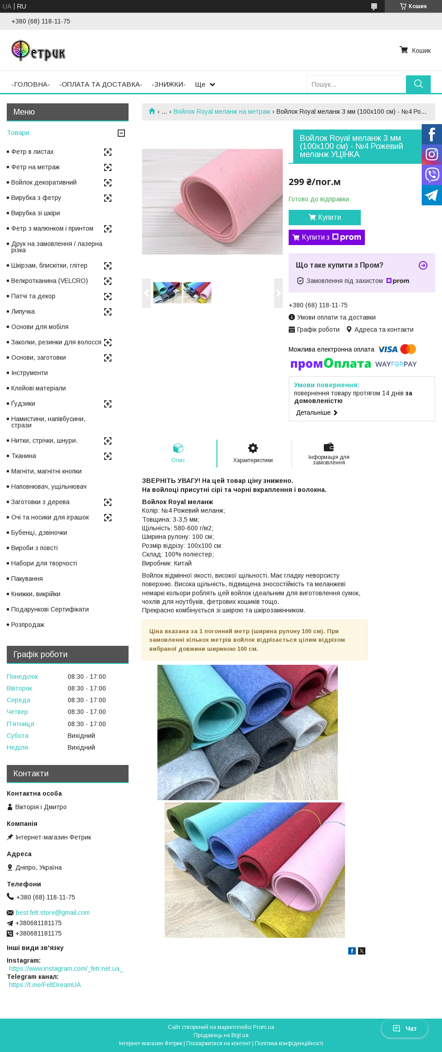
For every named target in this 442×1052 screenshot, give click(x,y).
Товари (18, 132)
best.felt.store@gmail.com (53, 912)
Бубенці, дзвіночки (39, 532)
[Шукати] (418, 84)
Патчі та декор (33, 296)
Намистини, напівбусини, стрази (48, 422)
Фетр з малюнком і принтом (52, 228)
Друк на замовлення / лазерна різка (56, 247)
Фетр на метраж (35, 167)
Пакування (27, 578)
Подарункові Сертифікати (50, 609)
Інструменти (29, 372)
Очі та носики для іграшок (50, 517)
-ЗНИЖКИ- (169, 84)
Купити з (331, 237)
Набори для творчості (44, 563)
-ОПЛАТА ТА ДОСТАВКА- (101, 84)
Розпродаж (27, 624)
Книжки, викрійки (35, 594)
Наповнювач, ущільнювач (49, 486)
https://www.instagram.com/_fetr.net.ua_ (66, 968)
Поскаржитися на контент (218, 1043)
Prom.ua (263, 1027)
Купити (329, 217)
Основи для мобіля (40, 326)
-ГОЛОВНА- (30, 84)
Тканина (23, 455)
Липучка (23, 311)
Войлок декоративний (44, 182)
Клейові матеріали (38, 388)
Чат (404, 1028)
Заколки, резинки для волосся (56, 342)
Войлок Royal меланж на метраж (222, 111)
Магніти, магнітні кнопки (46, 471)
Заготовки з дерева (40, 501)
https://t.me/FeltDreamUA (45, 984)
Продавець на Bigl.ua (221, 1035)
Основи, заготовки (38, 357)
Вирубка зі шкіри (35, 213)
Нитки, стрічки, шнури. (44, 440)
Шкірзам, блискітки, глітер (49, 265)
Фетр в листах (32, 151)
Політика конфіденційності (289, 1043)
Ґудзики (23, 403)
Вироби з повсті (34, 547)
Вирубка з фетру (36, 197)
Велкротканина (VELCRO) (49, 280)
